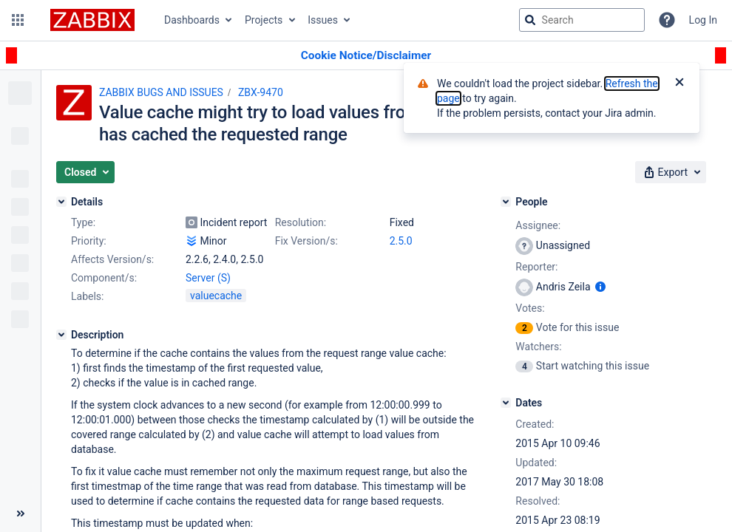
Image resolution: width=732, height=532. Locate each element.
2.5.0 (401, 241)
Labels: (87, 296)
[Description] (61, 335)
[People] (506, 202)
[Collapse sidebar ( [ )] (20, 513)
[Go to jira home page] (92, 20)
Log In (703, 20)
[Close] (679, 83)
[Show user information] (600, 287)
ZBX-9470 (260, 92)
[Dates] (506, 403)
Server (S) (208, 278)
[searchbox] (582, 20)
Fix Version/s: (306, 241)
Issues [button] (323, 20)
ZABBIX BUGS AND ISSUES (161, 92)
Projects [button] (263, 20)
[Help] (667, 20)
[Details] (61, 202)
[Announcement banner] (366, 55)
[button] (17, 20)
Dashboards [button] (192, 20)
